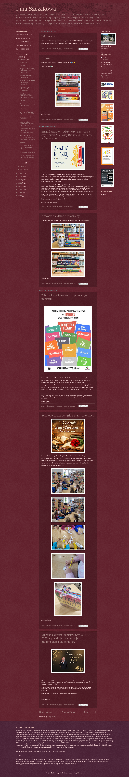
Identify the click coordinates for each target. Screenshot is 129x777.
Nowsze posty (45, 712)
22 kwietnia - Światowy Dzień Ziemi (27, 104)
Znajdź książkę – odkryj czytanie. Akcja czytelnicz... (27, 70)
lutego (22, 166)
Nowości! (23, 100)
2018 (20, 196)
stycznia (23, 169)
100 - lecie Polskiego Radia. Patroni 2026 (27, 113)
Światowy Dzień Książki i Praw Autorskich (67, 415)
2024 (20, 176)
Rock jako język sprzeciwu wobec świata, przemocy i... (27, 137)
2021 (20, 186)
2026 (20, 57)
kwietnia (23, 60)
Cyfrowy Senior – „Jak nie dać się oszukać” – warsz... (27, 157)
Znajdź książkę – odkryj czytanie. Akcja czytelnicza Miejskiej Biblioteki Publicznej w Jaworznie (67, 135)
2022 (20, 183)
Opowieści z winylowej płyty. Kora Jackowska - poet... (27, 130)
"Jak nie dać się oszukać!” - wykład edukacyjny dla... (27, 123)
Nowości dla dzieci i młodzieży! (61, 216)
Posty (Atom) (51, 717)
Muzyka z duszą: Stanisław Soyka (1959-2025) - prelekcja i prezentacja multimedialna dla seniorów (66, 638)
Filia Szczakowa (107, 59)
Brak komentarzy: (70, 48)
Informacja (48, 36)
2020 (20, 189)
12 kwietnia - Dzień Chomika (26, 118)
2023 (20, 180)
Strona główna (68, 712)
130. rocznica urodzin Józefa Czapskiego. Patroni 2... (27, 147)
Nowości (46, 58)
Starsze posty (90, 712)
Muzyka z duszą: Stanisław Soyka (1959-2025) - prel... (27, 95)
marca (22, 163)
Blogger (79, 773)
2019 (20, 192)
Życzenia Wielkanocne (27, 152)
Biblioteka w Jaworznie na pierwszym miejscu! (27, 82)
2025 (20, 173)
